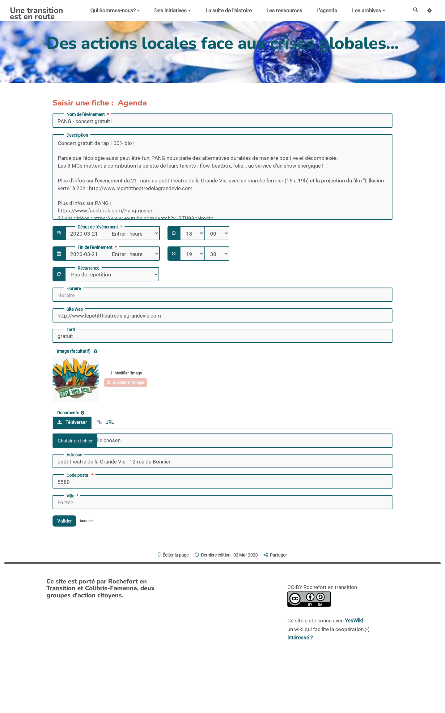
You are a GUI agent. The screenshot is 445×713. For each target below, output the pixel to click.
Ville (72, 496)
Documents (70, 412)
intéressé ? (300, 639)
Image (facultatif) (77, 351)
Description (77, 135)
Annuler (91, 521)
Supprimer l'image (129, 383)
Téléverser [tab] (72, 422)
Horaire (73, 288)
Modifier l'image (129, 372)
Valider (66, 522)
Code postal (80, 475)
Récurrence (88, 268)
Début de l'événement (100, 227)
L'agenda (325, 10)
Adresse (74, 455)
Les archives (366, 10)
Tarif (70, 329)
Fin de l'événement (98, 247)
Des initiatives (170, 10)
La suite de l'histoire (226, 10)
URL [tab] (105, 422)
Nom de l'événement (88, 114)
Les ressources (282, 10)
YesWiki (354, 622)
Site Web (74, 309)
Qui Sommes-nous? (113, 10)
